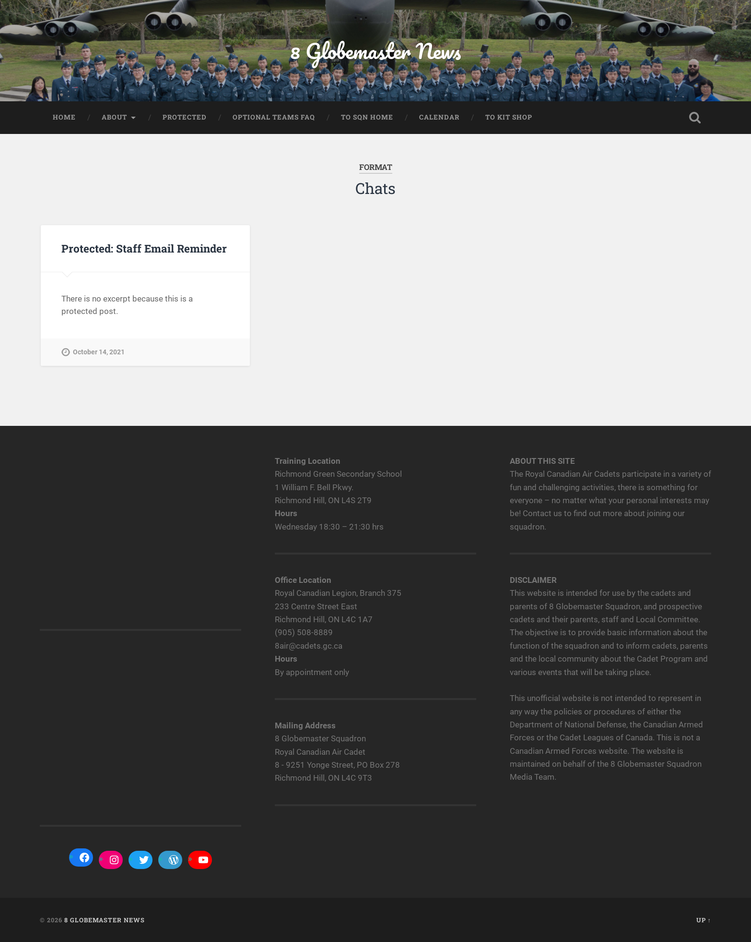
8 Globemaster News (375, 51)
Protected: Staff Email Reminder (144, 248)
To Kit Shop (508, 117)
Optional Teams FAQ (274, 117)
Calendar (439, 117)
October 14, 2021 (99, 352)
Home (64, 117)
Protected (185, 117)
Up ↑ (703, 920)
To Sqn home (367, 117)
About (114, 117)
